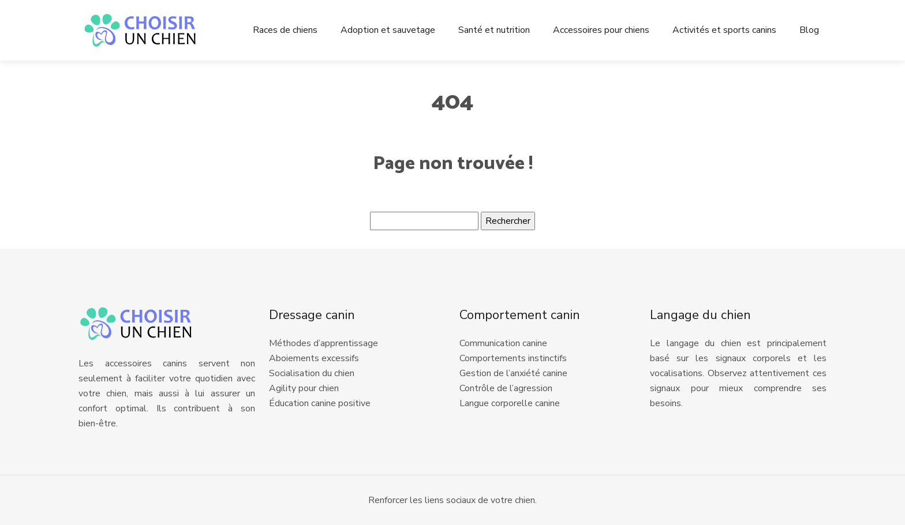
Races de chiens (285, 30)
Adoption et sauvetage (388, 30)
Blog (809, 30)
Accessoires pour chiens (601, 30)
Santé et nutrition (494, 30)
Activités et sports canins (724, 30)
